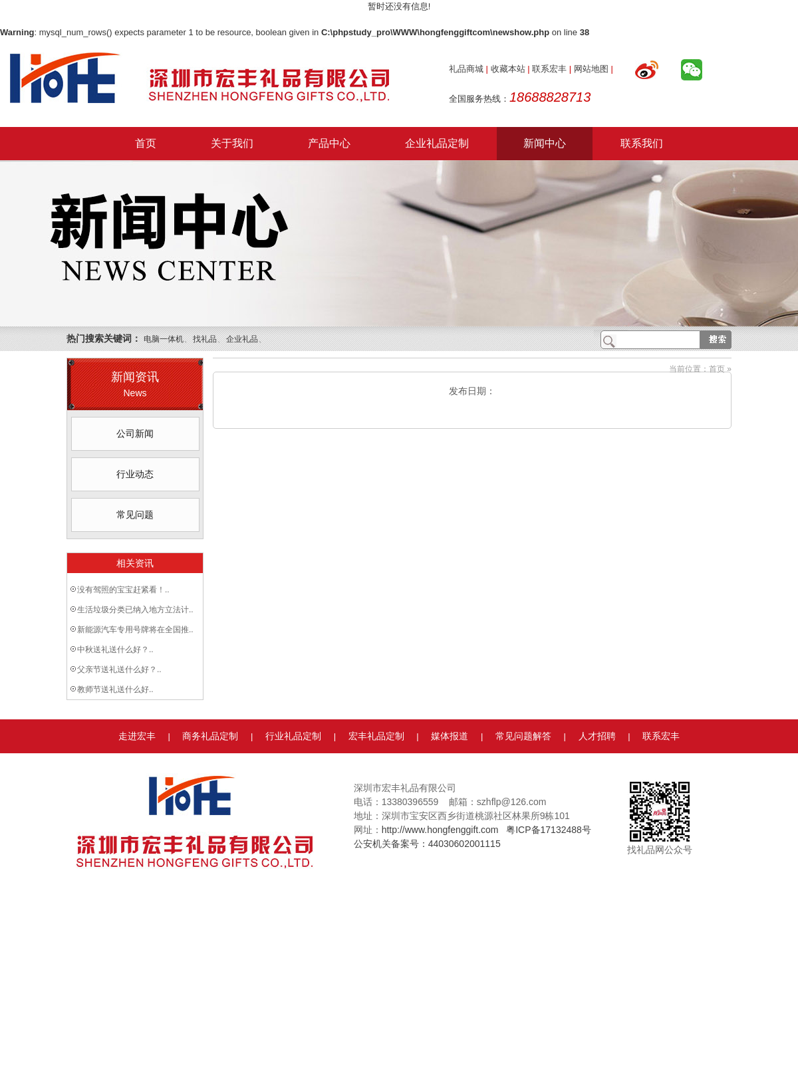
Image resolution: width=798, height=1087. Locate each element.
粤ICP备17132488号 (548, 829)
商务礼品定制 (210, 736)
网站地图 (591, 69)
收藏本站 (508, 69)
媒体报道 (449, 736)
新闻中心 (544, 143)
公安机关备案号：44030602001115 (427, 843)
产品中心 (329, 143)
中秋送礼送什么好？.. (115, 649)
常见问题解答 (523, 736)
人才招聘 (597, 736)
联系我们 (641, 143)
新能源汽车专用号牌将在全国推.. (135, 629)
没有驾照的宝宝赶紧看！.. (123, 589)
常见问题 (135, 514)
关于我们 (232, 143)
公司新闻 (135, 433)
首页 (145, 143)
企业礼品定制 (437, 143)
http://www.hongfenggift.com (440, 829)
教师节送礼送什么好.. (115, 689)
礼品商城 (466, 69)
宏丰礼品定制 (376, 736)
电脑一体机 (164, 339)
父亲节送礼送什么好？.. (119, 669)
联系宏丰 (549, 69)
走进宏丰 (137, 736)
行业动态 (135, 474)
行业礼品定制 (293, 736)
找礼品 (205, 339)
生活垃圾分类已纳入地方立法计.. (135, 609)
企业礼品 (242, 339)
